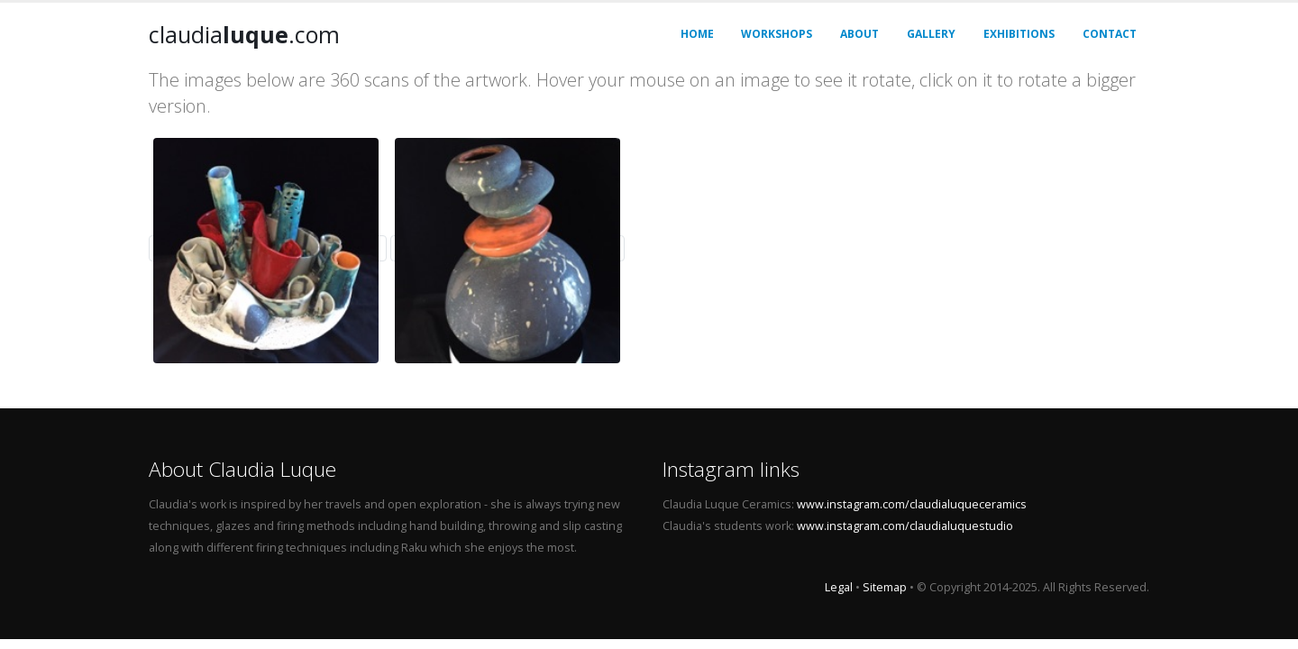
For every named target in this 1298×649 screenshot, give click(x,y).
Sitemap (885, 587)
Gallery (931, 33)
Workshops (776, 33)
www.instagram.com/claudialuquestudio (905, 526)
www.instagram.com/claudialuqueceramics (912, 504)
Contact (1110, 33)
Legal (839, 587)
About (859, 33)
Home (697, 33)
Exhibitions (1019, 33)
